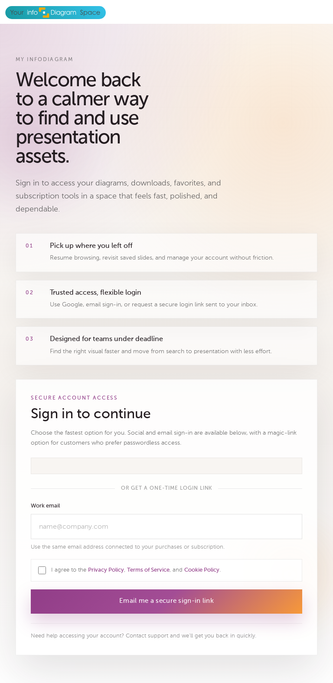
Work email (45, 506)
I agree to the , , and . (136, 569)
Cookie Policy (201, 570)
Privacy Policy (106, 570)
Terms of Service (148, 570)
